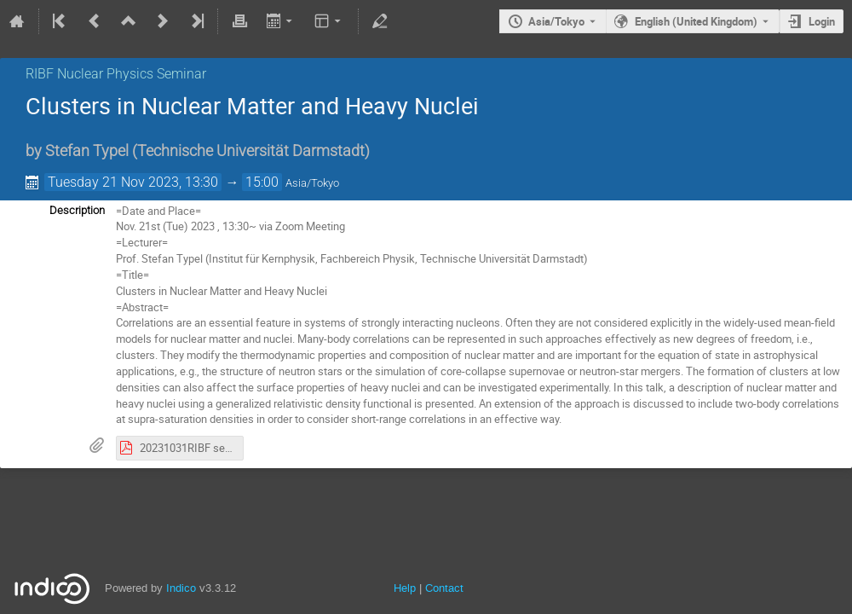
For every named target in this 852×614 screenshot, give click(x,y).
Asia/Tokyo (556, 21)
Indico (181, 588)
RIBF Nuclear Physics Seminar (116, 74)
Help (405, 588)
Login (822, 21)
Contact (444, 588)
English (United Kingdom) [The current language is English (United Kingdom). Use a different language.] (696, 21)
